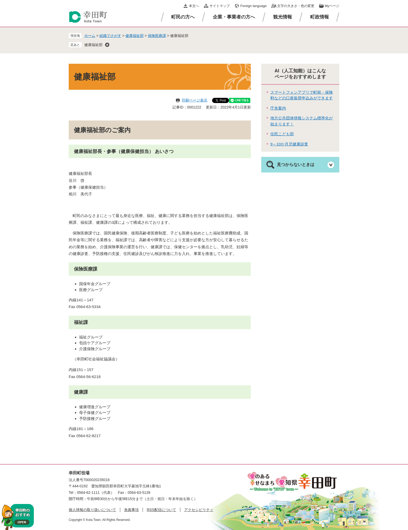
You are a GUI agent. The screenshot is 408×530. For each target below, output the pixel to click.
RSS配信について (161, 510)
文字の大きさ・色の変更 (295, 6)
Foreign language (253, 6)
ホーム (89, 36)
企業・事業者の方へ (234, 17)
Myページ (332, 6)
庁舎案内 (278, 108)
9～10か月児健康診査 (289, 144)
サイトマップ (219, 6)
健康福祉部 (134, 36)
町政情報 (319, 17)
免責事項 (131, 510)
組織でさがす (110, 36)
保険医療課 (157, 36)
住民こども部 (282, 134)
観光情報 (282, 17)
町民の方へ (183, 17)
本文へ (194, 6)
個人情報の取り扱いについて (92, 510)
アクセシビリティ (198, 510)
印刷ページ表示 (194, 100)
